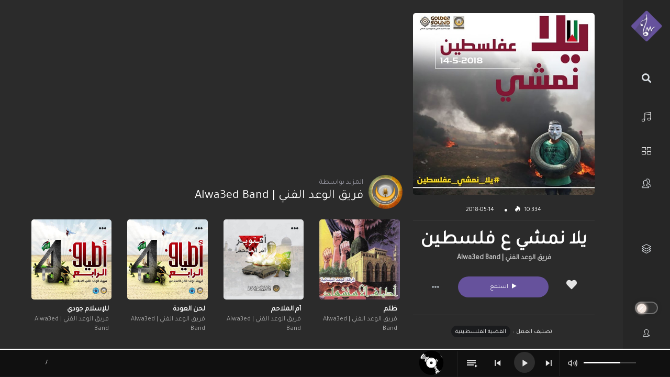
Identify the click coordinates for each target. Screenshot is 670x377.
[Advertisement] (216, 86)
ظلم (390, 309)
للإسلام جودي (88, 309)
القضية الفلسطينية (480, 332)
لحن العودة (189, 309)
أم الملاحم (286, 309)
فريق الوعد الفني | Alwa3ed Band (504, 258)
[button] (435, 286)
